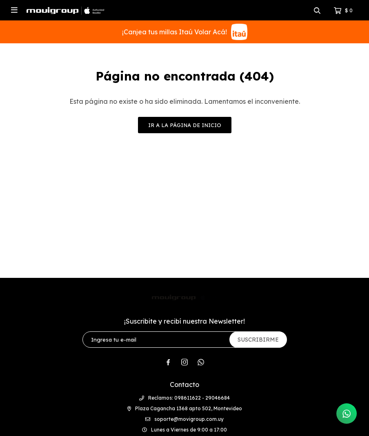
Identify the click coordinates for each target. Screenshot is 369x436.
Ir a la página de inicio (184, 125)
